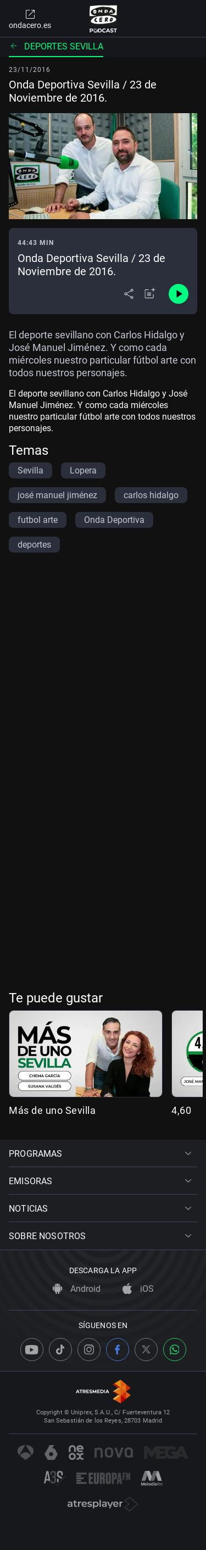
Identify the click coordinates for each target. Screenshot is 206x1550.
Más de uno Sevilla (52, 1110)
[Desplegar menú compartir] (129, 294)
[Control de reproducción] (178, 294)
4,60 (181, 1110)
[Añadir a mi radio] (150, 294)
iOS (138, 1289)
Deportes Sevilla (56, 46)
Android (77, 1289)
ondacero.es (30, 19)
